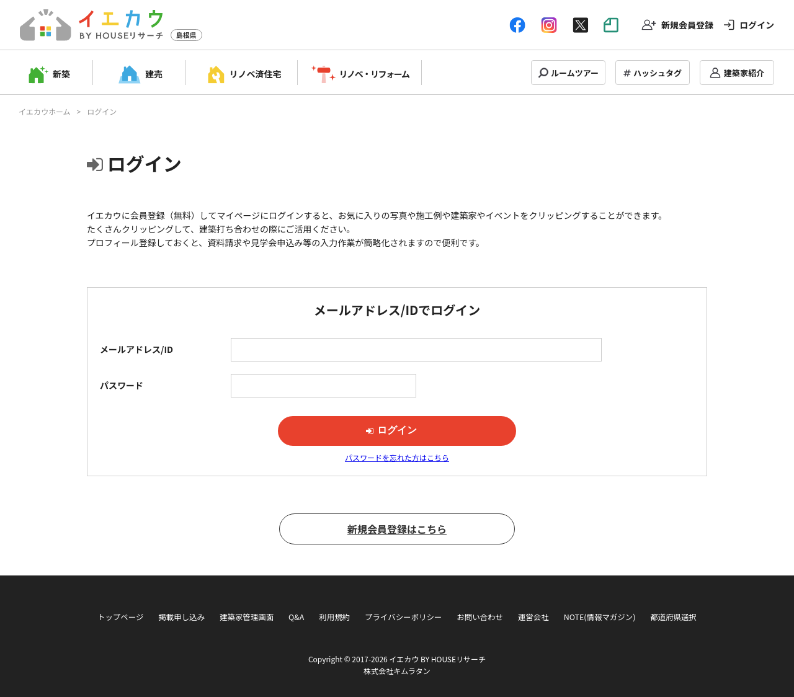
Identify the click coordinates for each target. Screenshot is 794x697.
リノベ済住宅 (256, 74)
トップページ (120, 617)
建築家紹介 (744, 73)
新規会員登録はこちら (397, 529)
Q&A (296, 617)
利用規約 (334, 617)
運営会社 (533, 617)
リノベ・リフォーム (374, 74)
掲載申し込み (181, 617)
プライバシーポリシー (403, 617)
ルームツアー (575, 73)
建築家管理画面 (247, 617)
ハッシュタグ (657, 73)
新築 (61, 74)
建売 (154, 74)
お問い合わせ (480, 617)
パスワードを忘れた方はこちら (397, 457)
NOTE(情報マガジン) (600, 617)
